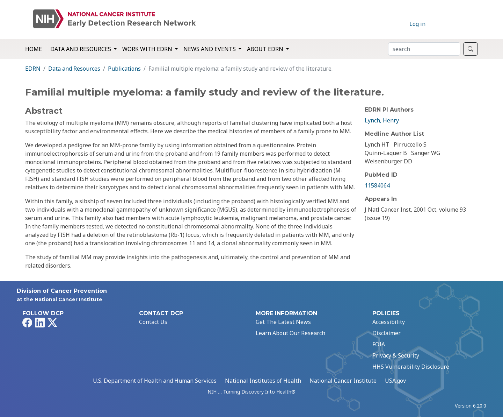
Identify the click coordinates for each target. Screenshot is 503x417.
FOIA (378, 344)
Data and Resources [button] (81, 49)
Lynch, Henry (382, 120)
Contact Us (153, 322)
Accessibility (388, 322)
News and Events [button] (210, 49)
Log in (417, 24)
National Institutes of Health (263, 380)
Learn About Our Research (290, 333)
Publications (124, 68)
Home (33, 49)
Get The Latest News (283, 322)
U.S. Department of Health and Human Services (155, 380)
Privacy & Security (395, 355)
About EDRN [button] (266, 49)
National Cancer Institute (343, 380)
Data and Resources (74, 68)
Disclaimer (386, 333)
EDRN (33, 68)
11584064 (377, 185)
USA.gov (395, 380)
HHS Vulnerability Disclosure (410, 366)
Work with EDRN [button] (148, 49)
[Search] (424, 49)
